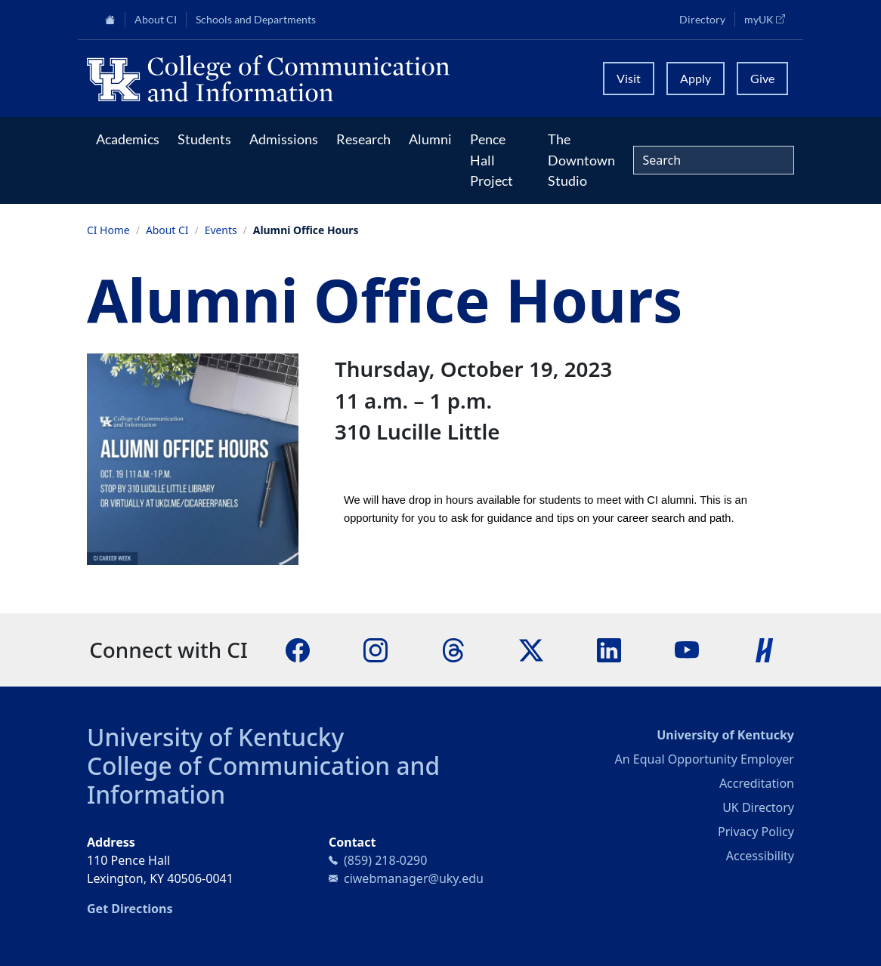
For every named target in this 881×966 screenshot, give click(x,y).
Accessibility (760, 855)
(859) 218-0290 (385, 860)
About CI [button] (155, 20)
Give (762, 78)
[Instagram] (375, 648)
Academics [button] (127, 139)
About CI (167, 230)
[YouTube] (687, 648)
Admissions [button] (283, 139)
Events (221, 230)
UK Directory (758, 807)
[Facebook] (298, 648)
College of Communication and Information (263, 779)
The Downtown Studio (581, 160)
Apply (695, 78)
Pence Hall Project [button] (491, 160)
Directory (702, 20)
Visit (629, 78)
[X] (531, 648)
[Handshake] (765, 648)
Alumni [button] (430, 139)
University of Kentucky (215, 737)
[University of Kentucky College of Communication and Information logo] (336, 78)
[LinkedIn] (609, 648)
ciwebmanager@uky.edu (414, 878)
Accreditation (756, 783)
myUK (769, 19)
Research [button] (363, 139)
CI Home (108, 230)
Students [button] (204, 139)
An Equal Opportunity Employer (704, 759)
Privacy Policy (756, 831)
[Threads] (453, 648)
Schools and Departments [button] (256, 20)
